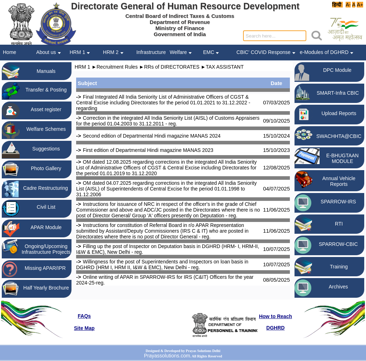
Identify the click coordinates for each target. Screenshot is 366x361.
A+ (360, 5)
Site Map (84, 328)
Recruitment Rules (117, 67)
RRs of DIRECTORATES (171, 67)
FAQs (84, 316)
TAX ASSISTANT (225, 67)
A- (348, 5)
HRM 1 (82, 67)
